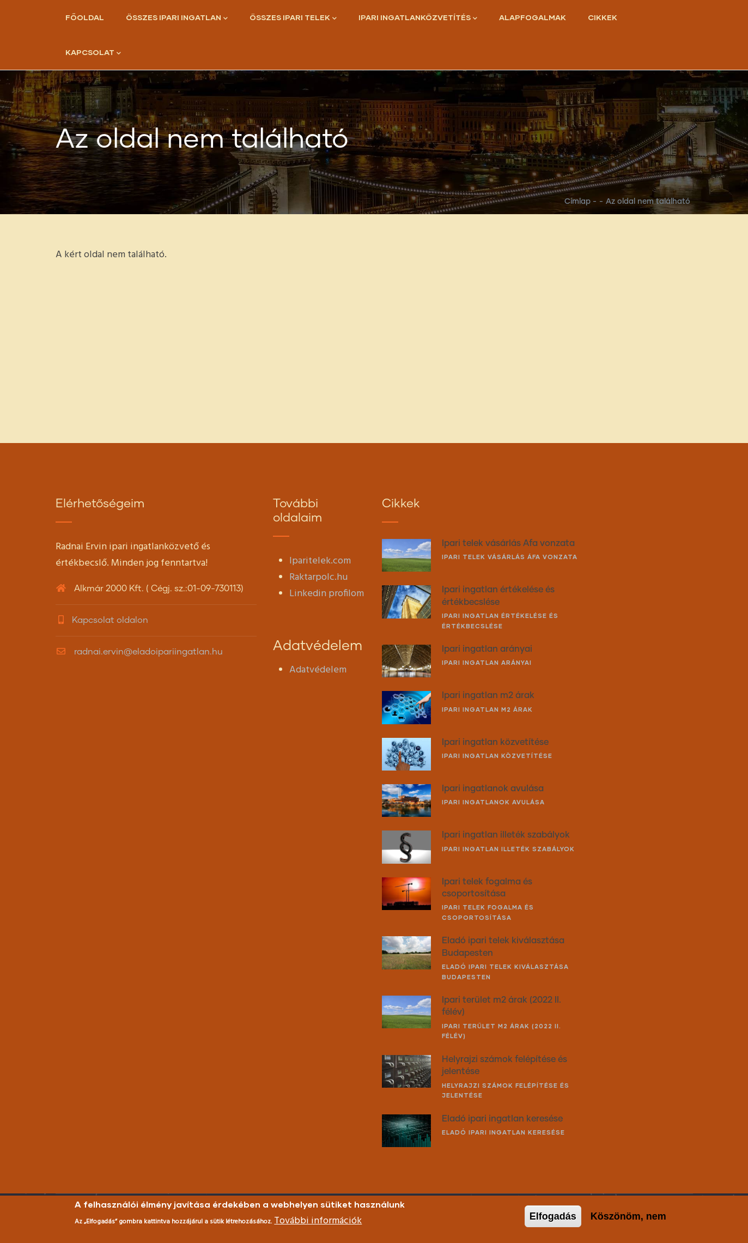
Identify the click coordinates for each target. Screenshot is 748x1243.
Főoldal (84, 17)
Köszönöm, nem (628, 1216)
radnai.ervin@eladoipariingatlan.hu (139, 651)
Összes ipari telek (293, 18)
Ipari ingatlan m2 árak (487, 709)
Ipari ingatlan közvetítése (497, 755)
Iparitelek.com (320, 561)
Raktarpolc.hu (318, 577)
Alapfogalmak (532, 17)
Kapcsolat (93, 53)
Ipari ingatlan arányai (487, 662)
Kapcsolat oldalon (110, 620)
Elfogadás (553, 1216)
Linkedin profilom (326, 594)
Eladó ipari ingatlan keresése (503, 1132)
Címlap (577, 201)
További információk (318, 1221)
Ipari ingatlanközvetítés (417, 18)
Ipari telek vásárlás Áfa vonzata (509, 556)
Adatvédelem (317, 670)
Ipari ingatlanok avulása (493, 801)
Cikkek (602, 17)
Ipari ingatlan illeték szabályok (508, 848)
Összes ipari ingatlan (177, 18)
